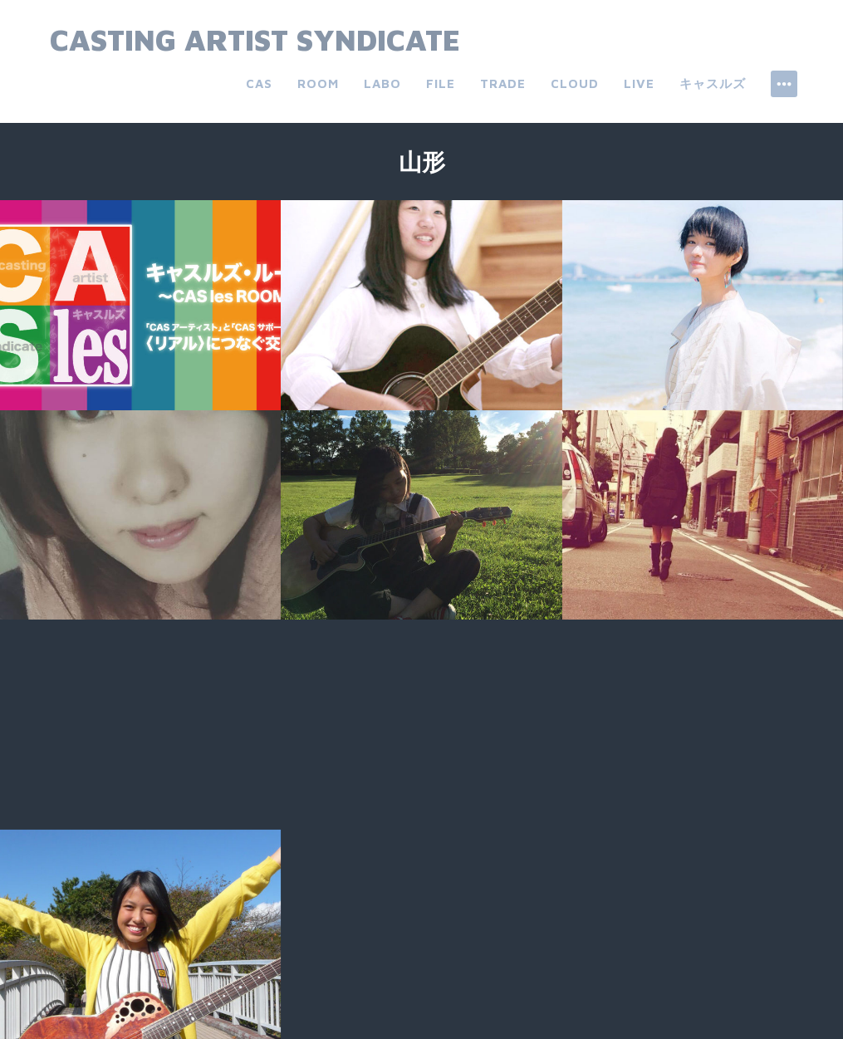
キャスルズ (712, 83)
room (318, 83)
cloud (575, 83)
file (440, 83)
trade (503, 83)
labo (382, 83)
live (639, 83)
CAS (259, 83)
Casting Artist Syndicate (255, 39)
